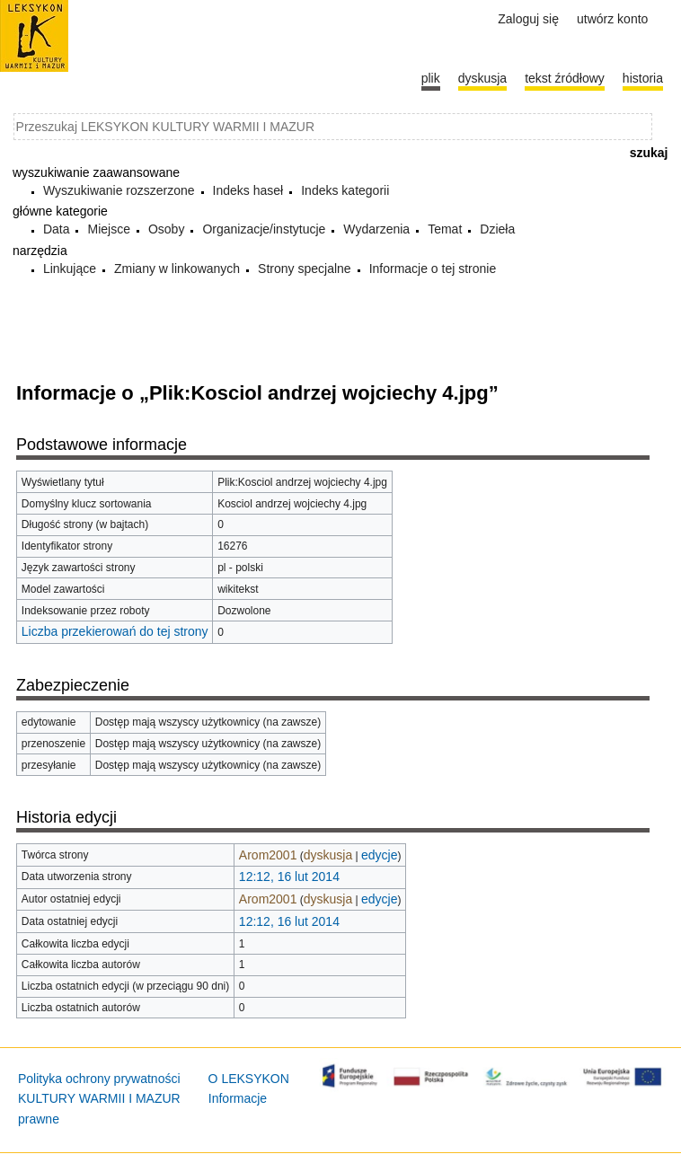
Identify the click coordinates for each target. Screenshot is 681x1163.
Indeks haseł (248, 190)
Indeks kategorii (345, 190)
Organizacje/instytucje (263, 229)
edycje (379, 855)
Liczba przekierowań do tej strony (115, 631)
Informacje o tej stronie (433, 268)
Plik (430, 78)
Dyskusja (482, 78)
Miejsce (108, 229)
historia (643, 78)
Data (56, 229)
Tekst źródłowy (565, 78)
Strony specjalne (304, 268)
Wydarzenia (376, 229)
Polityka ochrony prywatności (99, 1078)
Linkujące (69, 268)
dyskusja (328, 855)
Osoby (166, 229)
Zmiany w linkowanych (177, 268)
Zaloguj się (528, 19)
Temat (445, 229)
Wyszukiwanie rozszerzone (119, 190)
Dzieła (497, 229)
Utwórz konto (612, 19)
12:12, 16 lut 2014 (289, 876)
